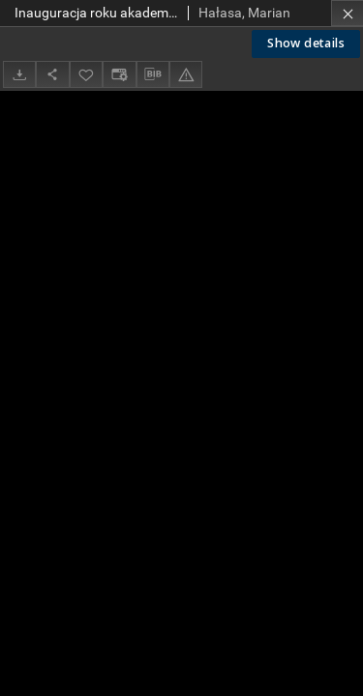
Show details (306, 43)
